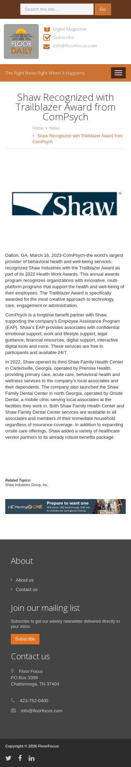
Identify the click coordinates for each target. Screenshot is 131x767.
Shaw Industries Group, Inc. (26, 485)
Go (102, 9)
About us (25, 580)
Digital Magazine (69, 29)
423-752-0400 (34, 700)
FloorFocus (48, 746)
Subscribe (63, 37)
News (54, 128)
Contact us (26, 589)
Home (38, 128)
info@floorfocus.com (75, 46)
